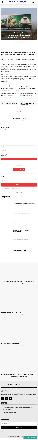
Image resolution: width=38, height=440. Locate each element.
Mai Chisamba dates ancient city (9, 103)
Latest (23, 32)
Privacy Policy (17, 188)
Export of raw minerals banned (20, 239)
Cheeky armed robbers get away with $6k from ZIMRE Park (17, 281)
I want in (19, 184)
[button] (20, 407)
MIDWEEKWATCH (20, 42)
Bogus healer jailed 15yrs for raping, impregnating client (21, 230)
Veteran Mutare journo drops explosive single (27, 104)
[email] (19, 180)
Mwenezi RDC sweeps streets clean (21, 213)
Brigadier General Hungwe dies (20, 222)
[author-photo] (5, 283)
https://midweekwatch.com (19, 120)
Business (15, 32)
